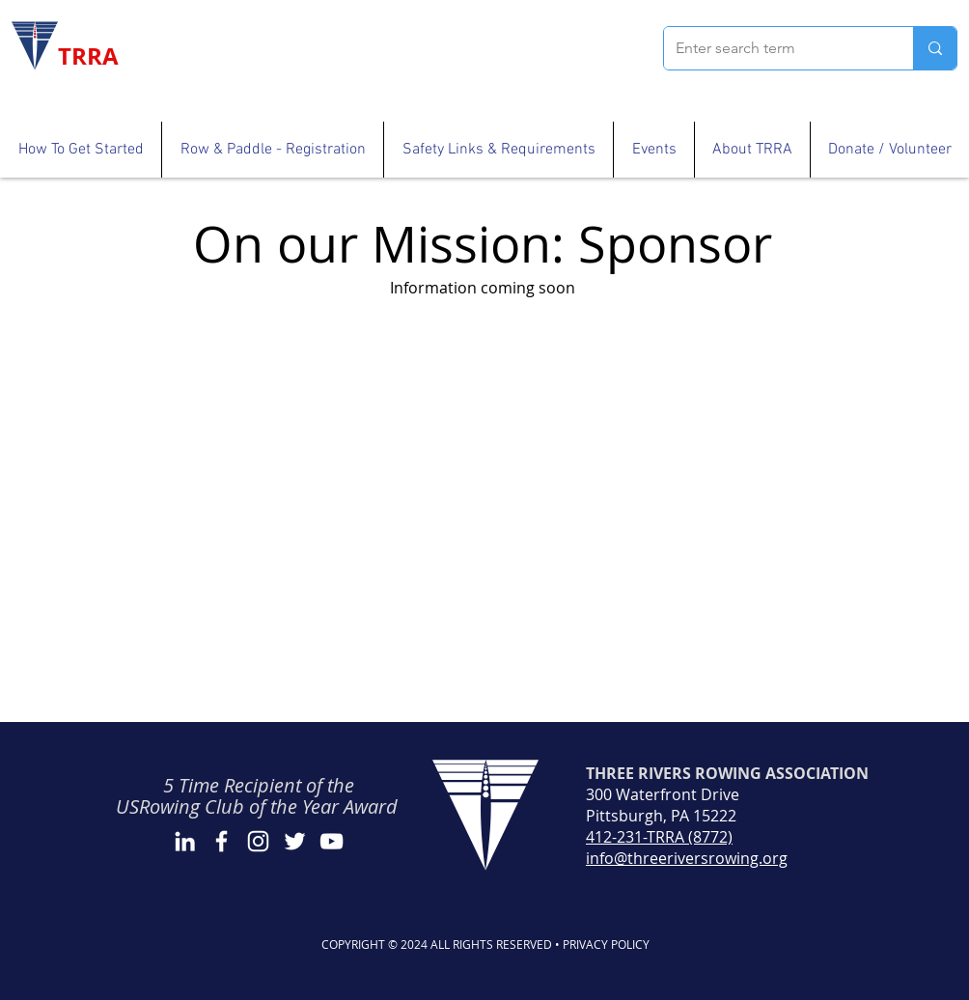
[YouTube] (332, 841)
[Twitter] (295, 841)
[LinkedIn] (185, 841)
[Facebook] (221, 841)
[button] (80, 150)
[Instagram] (258, 841)
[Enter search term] (774, 48)
